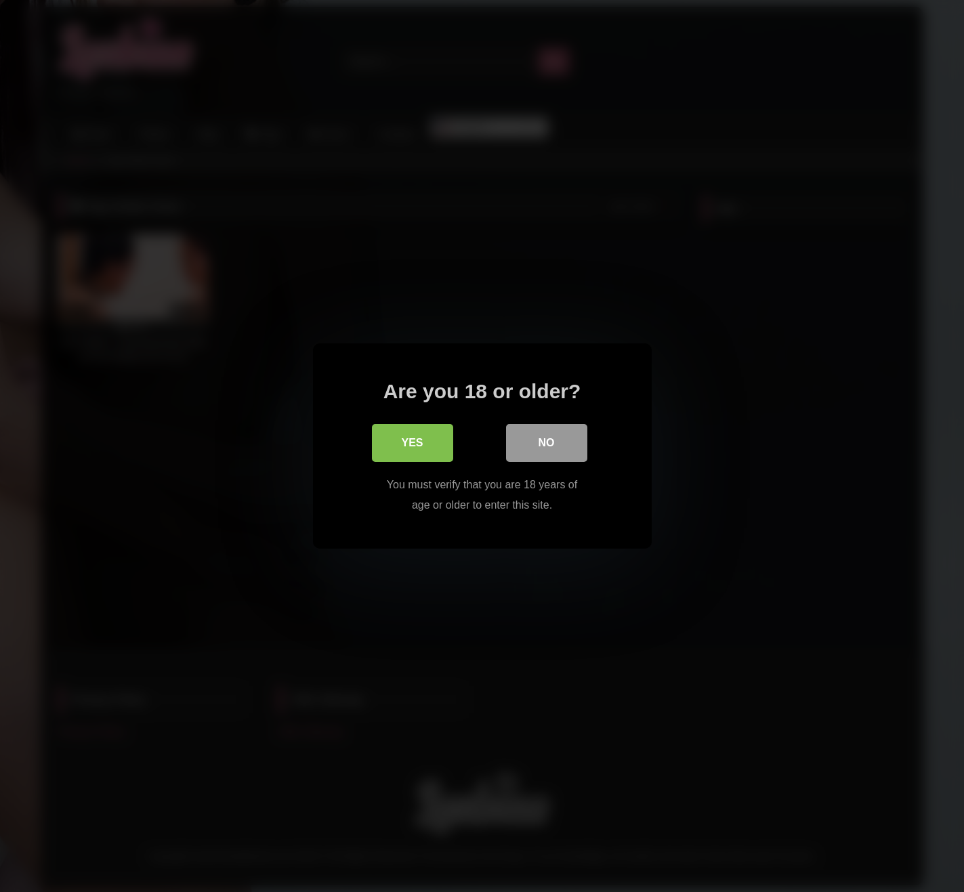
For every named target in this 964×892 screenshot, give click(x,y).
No (547, 442)
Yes (412, 442)
